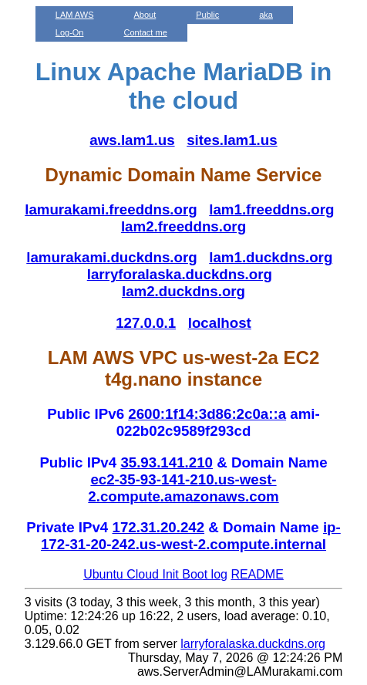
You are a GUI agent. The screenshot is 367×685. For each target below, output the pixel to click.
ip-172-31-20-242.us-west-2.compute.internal (191, 535)
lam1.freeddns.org (271, 209)
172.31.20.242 (158, 527)
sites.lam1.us (232, 140)
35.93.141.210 (166, 462)
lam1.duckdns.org (270, 257)
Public (207, 14)
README (257, 574)
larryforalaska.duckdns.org (179, 274)
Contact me (145, 32)
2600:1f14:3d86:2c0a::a (207, 414)
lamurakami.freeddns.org (111, 209)
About (145, 14)
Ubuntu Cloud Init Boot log (155, 574)
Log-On (70, 32)
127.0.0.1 (146, 323)
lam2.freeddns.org (183, 226)
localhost (219, 323)
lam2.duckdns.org (183, 291)
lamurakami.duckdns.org (111, 257)
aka (266, 14)
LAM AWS (75, 14)
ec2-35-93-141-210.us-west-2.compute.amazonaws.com (183, 487)
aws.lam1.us (131, 140)
